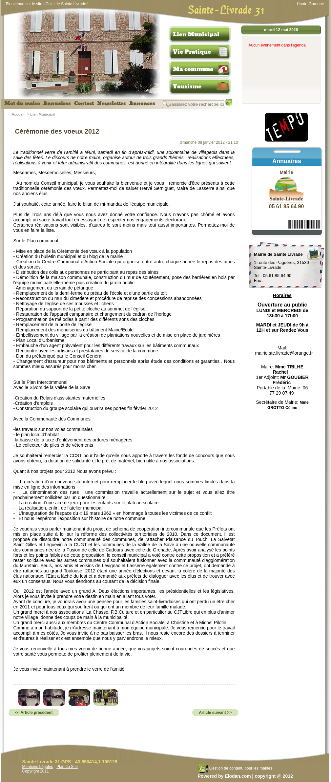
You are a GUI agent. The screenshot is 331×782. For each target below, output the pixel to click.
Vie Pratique (192, 51)
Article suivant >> (215, 712)
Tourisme (187, 86)
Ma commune (193, 69)
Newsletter (111, 103)
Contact (84, 103)
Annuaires (57, 103)
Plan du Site (67, 766)
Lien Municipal (196, 34)
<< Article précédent (34, 712)
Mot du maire (22, 103)
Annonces (142, 103)
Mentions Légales (37, 766)
